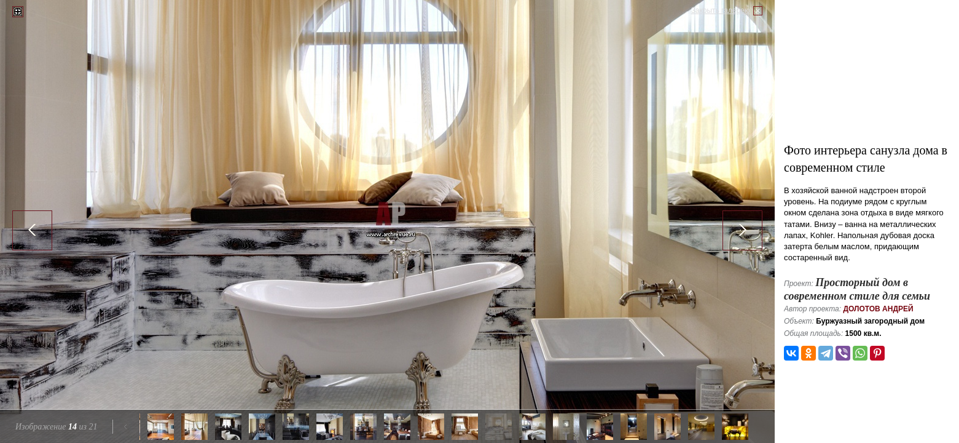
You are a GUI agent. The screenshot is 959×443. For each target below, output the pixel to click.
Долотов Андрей (878, 309)
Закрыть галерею (720, 10)
